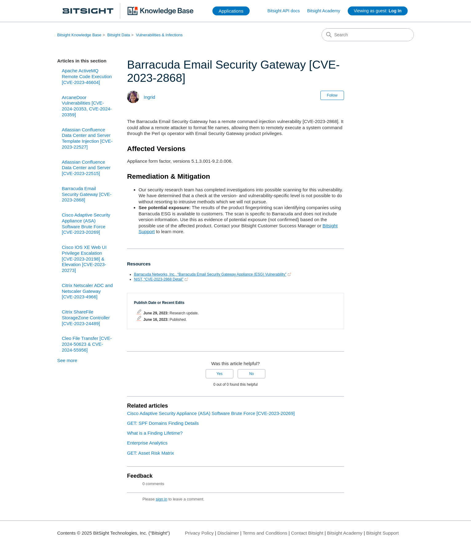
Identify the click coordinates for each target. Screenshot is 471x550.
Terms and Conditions (265, 533)
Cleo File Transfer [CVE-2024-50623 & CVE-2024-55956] (87, 344)
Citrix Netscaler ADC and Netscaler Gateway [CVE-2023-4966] (87, 291)
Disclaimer (228, 533)
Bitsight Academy (323, 10)
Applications (231, 11)
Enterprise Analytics (147, 442)
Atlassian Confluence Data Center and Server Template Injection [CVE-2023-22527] (87, 138)
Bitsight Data (118, 35)
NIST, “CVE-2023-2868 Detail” (159, 279)
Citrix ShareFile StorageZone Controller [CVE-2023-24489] (86, 317)
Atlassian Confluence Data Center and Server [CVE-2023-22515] (86, 167)
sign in (162, 499)
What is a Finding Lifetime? (155, 433)
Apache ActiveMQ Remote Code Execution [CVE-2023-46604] (87, 76)
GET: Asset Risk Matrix (150, 453)
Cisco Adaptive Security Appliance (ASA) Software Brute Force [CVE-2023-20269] (86, 223)
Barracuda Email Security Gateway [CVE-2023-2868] (87, 194)
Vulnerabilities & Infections (159, 35)
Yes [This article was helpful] (219, 374)
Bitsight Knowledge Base (79, 35)
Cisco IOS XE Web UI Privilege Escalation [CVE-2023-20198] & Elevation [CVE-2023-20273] (84, 259)
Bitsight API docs (283, 10)
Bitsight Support (382, 533)
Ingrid (149, 97)
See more (67, 360)
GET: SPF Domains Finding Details (163, 423)
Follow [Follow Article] (332, 95)
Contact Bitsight (307, 533)
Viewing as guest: (378, 10)
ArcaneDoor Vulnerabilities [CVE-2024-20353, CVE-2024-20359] (87, 106)
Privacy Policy (199, 533)
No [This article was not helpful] (251, 374)
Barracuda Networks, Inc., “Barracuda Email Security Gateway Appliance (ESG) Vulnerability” (210, 274)
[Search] (368, 35)
